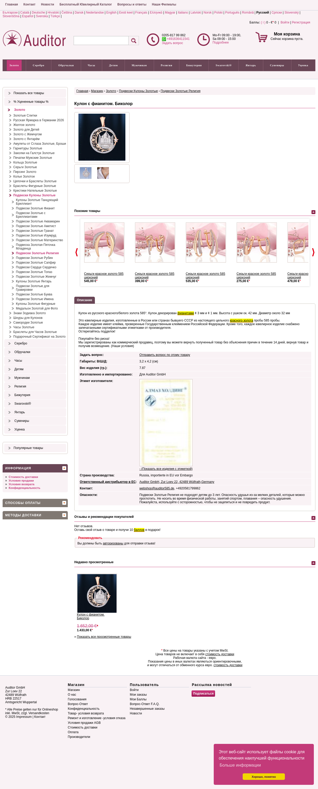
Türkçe (55, 16)
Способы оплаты (23, 503)
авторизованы (113, 543)
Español (27, 16)
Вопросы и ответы (131, 4)
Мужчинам (139, 65)
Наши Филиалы (164, 4)
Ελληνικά (156, 12)
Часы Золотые (23, 327)
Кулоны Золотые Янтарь (34, 281)
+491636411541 (175, 39)
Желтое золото (24, 125)
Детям (113, 65)
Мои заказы (138, 694)
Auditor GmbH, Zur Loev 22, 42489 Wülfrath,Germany (176, 482)
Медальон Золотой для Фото (37, 308)
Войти (284, 22)
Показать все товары (29, 93)
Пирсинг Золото (24, 172)
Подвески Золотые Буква (34, 294)
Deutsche (38, 12)
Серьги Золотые (25, 167)
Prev (76, 252)
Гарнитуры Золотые (27, 148)
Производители (79, 737)
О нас (72, 694)
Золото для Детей (26, 129)
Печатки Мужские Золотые (32, 158)
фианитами (186, 313)
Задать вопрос (172, 43)
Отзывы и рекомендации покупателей (104, 517)
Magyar (170, 12)
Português (232, 12)
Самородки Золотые (28, 322)
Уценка (303, 65)
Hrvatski (53, 12)
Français (141, 12)
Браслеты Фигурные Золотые (34, 186)
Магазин (97, 91)
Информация (18, 468)
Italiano (183, 12)
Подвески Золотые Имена (34, 299)
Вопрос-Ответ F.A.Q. (145, 704)
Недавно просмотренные (93, 562)
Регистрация (301, 22)
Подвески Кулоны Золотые (34, 195)
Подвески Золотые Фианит (35, 208)
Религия (167, 65)
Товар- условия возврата (86, 713)
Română (248, 12)
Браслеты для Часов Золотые (35, 332)
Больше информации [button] (240, 765)
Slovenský (291, 12)
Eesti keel (126, 12)
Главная (11, 4)
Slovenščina (11, 16)
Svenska (42, 16)
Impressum (24, 717)
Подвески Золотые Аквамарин (38, 221)
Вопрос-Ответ (78, 704)
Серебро (38, 65)
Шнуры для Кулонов (27, 318)
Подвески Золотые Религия (37, 253)
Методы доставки (23, 515)
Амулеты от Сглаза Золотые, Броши (39, 143)
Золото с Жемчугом (27, 134)
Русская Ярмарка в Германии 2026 (38, 120)
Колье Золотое (24, 176)
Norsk (208, 12)
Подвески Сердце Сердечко (36, 267)
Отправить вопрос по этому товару (164, 355)
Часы (91, 65)
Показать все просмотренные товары (104, 637)
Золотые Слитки (25, 115)
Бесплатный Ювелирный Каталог (85, 4)
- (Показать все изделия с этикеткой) (166, 469)
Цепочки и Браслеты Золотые (35, 181)
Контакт (29, 4)
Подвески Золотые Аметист (36, 226)
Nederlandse (95, 12)
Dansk (79, 12)
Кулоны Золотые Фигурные (35, 304)
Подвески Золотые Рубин (34, 258)
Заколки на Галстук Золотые (33, 153)
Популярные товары (28, 448)
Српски (277, 12)
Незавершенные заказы (147, 709)
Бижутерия (194, 65)
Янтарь (251, 65)
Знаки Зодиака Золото (29, 313)
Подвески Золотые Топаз (34, 272)
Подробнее (220, 42)
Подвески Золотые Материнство (39, 240)
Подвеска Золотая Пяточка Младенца (35, 246)
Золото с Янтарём (26, 139)
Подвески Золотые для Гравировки (32, 288)
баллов (139, 530)
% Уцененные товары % (31, 102)
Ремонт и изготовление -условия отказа (96, 718)
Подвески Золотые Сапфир (36, 262)
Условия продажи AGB (84, 723)
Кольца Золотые (25, 162)
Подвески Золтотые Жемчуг (36, 276)
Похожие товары (87, 211)
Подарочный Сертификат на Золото (39, 336)
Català (24, 12)
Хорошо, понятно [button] (264, 776)
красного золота (241, 320)
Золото (14, 65)
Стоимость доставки (23, 476)
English (111, 12)
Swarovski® (224, 65)
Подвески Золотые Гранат (35, 231)
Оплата (73, 732)
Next (313, 252)
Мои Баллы (138, 699)
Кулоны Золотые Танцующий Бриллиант (37, 201)
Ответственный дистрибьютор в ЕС (108, 482)
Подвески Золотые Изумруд (36, 235)
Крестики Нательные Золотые (35, 190)
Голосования (77, 699)
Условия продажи (21, 480)
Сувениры (277, 65)
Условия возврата (21, 484)
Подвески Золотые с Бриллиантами (31, 215)
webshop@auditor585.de (156, 488)
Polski (218, 12)
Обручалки (66, 65)
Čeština (67, 12)
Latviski (196, 12)
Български (10, 12)
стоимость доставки (219, 654)
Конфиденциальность (24, 487)
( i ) (263, 22)
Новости (47, 4)
